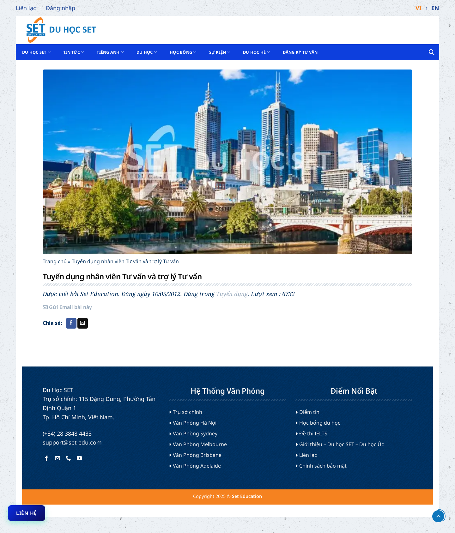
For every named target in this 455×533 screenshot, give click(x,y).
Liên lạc (26, 8)
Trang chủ (55, 261)
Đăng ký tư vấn (300, 52)
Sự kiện (219, 52)
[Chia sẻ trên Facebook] (71, 323)
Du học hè (256, 52)
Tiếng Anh (110, 52)
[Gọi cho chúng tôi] (68, 458)
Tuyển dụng (232, 294)
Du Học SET (36, 52)
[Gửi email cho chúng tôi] (57, 458)
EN (435, 8)
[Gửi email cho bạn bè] (82, 323)
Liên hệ (26, 513)
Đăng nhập (60, 8)
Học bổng (183, 52)
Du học (146, 52)
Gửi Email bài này (67, 307)
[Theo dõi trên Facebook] (46, 458)
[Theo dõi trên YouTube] (79, 458)
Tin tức (73, 52)
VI (419, 8)
